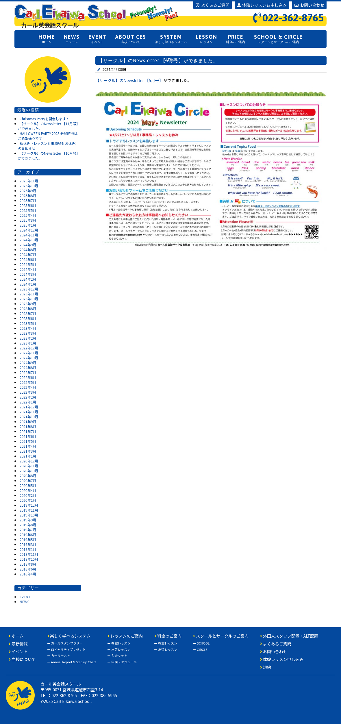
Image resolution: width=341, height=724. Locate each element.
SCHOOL (201, 643)
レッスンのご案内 (125, 636)
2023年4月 (28, 328)
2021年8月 (28, 426)
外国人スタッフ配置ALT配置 (171, 57)
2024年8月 (28, 249)
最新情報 (18, 644)
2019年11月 (29, 510)
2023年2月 (28, 338)
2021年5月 (28, 441)
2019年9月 (28, 519)
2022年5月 (28, 382)
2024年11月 (29, 234)
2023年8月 (28, 308)
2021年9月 (28, 421)
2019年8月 (28, 524)
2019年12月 (29, 505)
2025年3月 (28, 220)
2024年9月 (28, 244)
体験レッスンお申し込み (262, 5)
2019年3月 (28, 544)
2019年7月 (28, 529)
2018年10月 (29, 559)
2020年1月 (28, 500)
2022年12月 (29, 347)
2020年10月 (29, 470)
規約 (265, 667)
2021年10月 (29, 416)
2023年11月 (29, 293)
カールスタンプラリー (65, 643)
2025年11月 (29, 180)
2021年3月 (28, 451)
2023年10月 (29, 298)
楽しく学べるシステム (171, 39)
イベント (97, 39)
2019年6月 (28, 534)
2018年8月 (28, 564)
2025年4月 (28, 215)
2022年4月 (28, 387)
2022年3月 (28, 392)
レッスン (206, 39)
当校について (130, 39)
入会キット (117, 655)
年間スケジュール (122, 662)
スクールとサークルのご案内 (278, 39)
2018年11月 (29, 554)
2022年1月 (28, 401)
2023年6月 (28, 318)
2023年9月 (28, 303)
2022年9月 (28, 362)
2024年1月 (28, 284)
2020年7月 (28, 480)
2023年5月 (28, 323)
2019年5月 (28, 539)
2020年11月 (29, 465)
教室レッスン (119, 643)
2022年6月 (28, 377)
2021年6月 (28, 436)
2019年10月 (29, 514)
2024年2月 (28, 279)
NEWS (24, 601)
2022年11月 (29, 352)
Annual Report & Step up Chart (71, 662)
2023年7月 (28, 313)
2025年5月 (28, 210)
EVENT (25, 596)
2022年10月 (29, 357)
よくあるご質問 (212, 5)
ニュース (71, 39)
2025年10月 (29, 185)
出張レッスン (119, 649)
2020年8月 (28, 475)
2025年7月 (28, 200)
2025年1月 (28, 225)
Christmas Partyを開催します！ (44, 118)
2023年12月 (29, 288)
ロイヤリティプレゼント (66, 649)
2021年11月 (29, 411)
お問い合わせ (309, 5)
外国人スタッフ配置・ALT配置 (289, 636)
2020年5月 (28, 485)
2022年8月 (28, 367)
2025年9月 (28, 190)
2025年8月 (28, 195)
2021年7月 (28, 431)
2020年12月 (29, 460)
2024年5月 (28, 264)
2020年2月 (28, 495)
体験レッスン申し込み (281, 659)
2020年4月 (28, 490)
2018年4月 (28, 573)
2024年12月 (29, 229)
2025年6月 (28, 205)
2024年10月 (29, 239)
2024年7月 (28, 254)
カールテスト (58, 655)
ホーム (46, 39)
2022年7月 (28, 372)
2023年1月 (28, 342)
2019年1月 (28, 549)
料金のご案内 (235, 39)
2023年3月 (28, 333)
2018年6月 (28, 568)
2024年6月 (28, 259)
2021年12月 (29, 406)
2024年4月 (28, 269)
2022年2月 (28, 397)
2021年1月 (28, 455)
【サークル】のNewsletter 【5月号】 (129, 80)
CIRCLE (200, 649)
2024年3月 (28, 274)
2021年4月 (28, 446)
